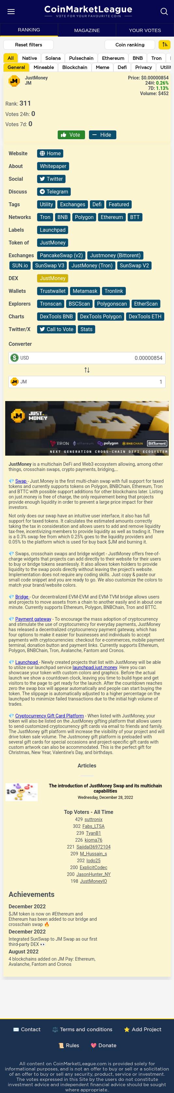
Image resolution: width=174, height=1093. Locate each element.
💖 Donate (103, 1045)
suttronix (94, 819)
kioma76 (93, 840)
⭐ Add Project (142, 1029)
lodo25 (93, 860)
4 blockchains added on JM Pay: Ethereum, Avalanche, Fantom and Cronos (51, 961)
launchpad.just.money (95, 667)
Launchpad (27, 662)
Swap (21, 481)
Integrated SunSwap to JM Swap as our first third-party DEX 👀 (52, 941)
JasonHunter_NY (94, 874)
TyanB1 (93, 833)
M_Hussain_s (93, 853)
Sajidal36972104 (94, 846)
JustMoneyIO (93, 881)
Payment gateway (33, 619)
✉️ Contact (26, 1029)
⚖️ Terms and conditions (82, 1029)
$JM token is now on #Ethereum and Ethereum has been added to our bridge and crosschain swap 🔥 (52, 919)
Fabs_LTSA (93, 826)
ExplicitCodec (94, 867)
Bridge (22, 596)
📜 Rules (68, 1045)
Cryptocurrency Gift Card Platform (49, 715)
